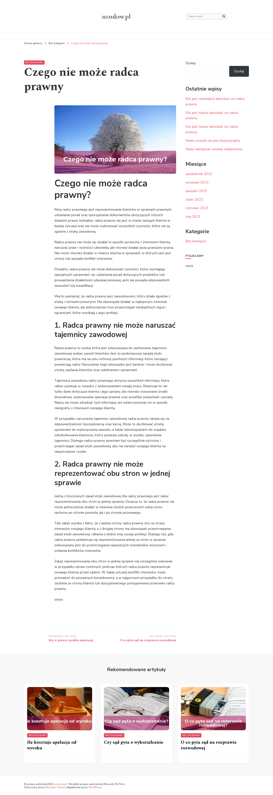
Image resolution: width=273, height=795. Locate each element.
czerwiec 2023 (197, 208)
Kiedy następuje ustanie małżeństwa (214, 149)
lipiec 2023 (194, 199)
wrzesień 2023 (197, 182)
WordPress (95, 787)
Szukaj (190, 63)
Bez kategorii (34, 62)
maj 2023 (193, 216)
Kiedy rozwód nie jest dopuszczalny (213, 140)
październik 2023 (199, 174)
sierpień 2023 (196, 191)
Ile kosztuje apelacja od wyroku (51, 745)
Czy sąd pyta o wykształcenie (133, 742)
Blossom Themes (55, 787)
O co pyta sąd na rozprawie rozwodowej (209, 745)
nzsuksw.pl (116, 16)
